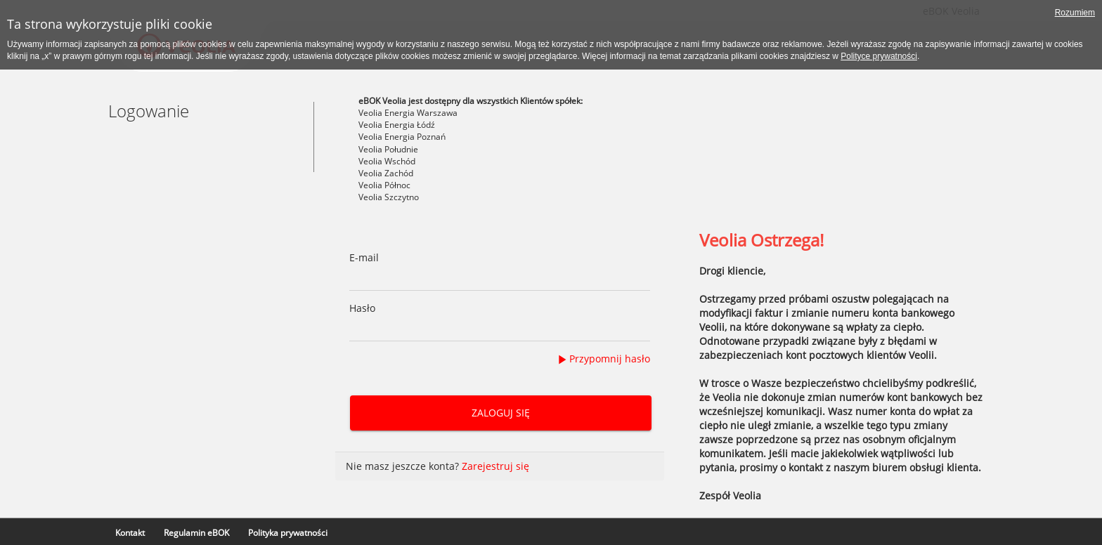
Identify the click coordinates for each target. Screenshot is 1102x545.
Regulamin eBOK (196, 533)
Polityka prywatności (288, 533)
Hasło (362, 308)
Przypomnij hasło (609, 358)
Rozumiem (1075, 13)
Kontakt (130, 533)
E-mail (364, 257)
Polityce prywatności (879, 56)
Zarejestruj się (495, 466)
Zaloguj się (500, 412)
